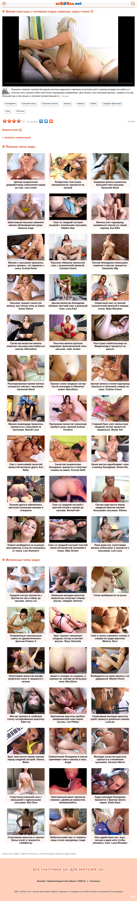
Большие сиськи (51, 103)
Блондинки (11, 103)
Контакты (95, 881)
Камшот (83, 103)
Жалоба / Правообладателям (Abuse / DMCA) (61, 881)
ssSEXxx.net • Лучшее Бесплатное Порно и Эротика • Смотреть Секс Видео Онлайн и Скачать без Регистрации (71, 891)
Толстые (21, 111)
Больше (65, 96)
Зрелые (69, 103)
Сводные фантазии (115, 103)
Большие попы (30, 103)
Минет (97, 103)
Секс (8, 111)
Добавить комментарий (18, 137)
